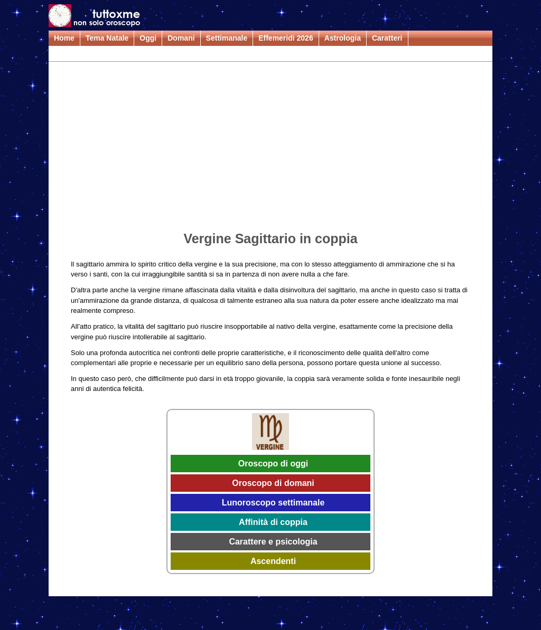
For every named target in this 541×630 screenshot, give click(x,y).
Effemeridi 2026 (285, 38)
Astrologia (342, 38)
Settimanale (227, 38)
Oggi (147, 38)
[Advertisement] (270, 148)
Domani (180, 38)
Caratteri (387, 38)
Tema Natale (107, 38)
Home (64, 38)
